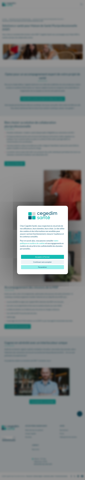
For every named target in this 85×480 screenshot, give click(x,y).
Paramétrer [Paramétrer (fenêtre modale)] (42, 267)
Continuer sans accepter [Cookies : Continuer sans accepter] (42, 262)
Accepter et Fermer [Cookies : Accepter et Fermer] (42, 257)
